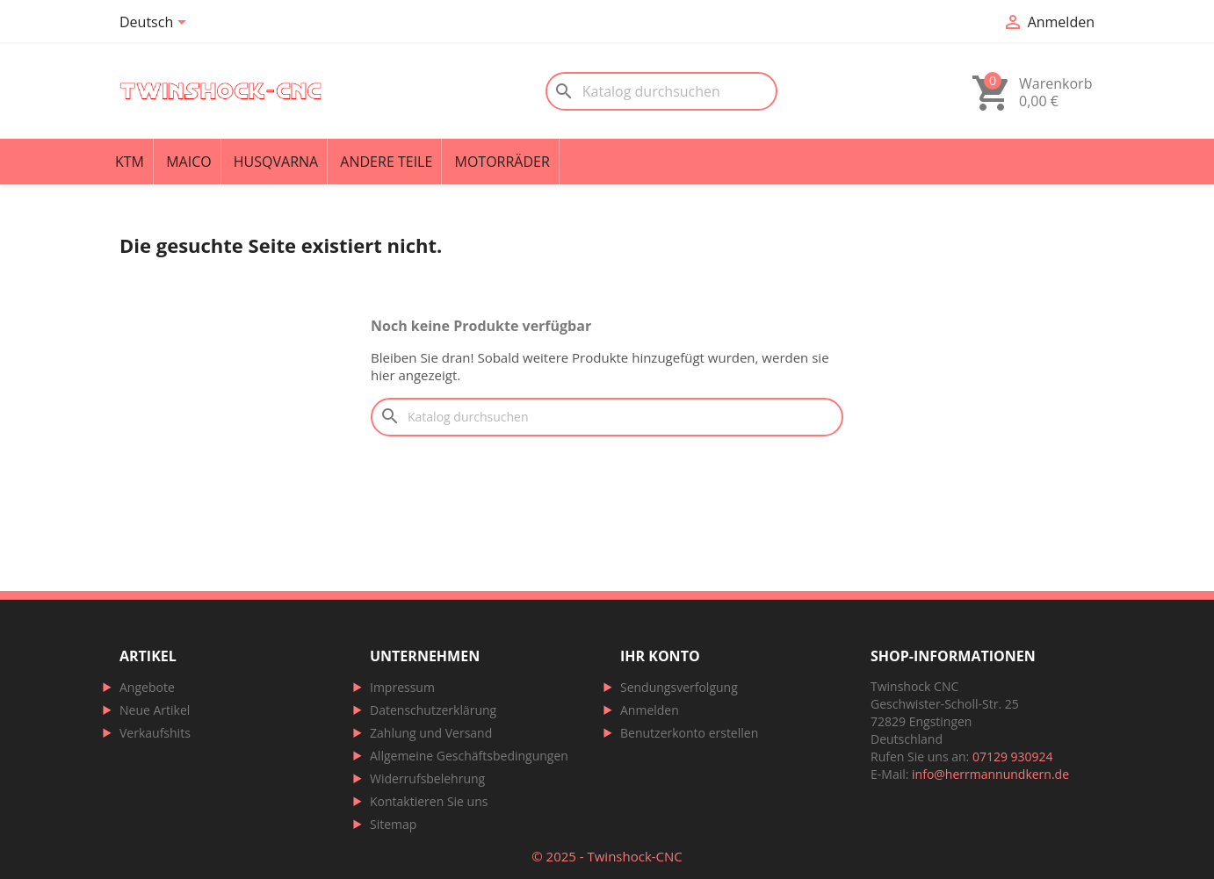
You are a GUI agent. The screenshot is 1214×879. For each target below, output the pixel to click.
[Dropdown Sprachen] (155, 23)
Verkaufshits (155, 732)
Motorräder (502, 161)
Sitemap (393, 824)
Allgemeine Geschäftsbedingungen (469, 755)
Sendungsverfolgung (679, 687)
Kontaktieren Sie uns (429, 801)
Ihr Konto (660, 656)
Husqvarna (276, 161)
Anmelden (649, 710)
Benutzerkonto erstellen (689, 732)
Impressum (402, 687)
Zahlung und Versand (431, 732)
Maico (189, 161)
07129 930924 (1012, 756)
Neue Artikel (154, 710)
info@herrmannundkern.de (990, 774)
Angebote (147, 687)
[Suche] (661, 91)
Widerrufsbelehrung (427, 778)
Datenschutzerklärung (433, 710)
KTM (129, 161)
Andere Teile (386, 161)
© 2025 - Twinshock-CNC (607, 856)
